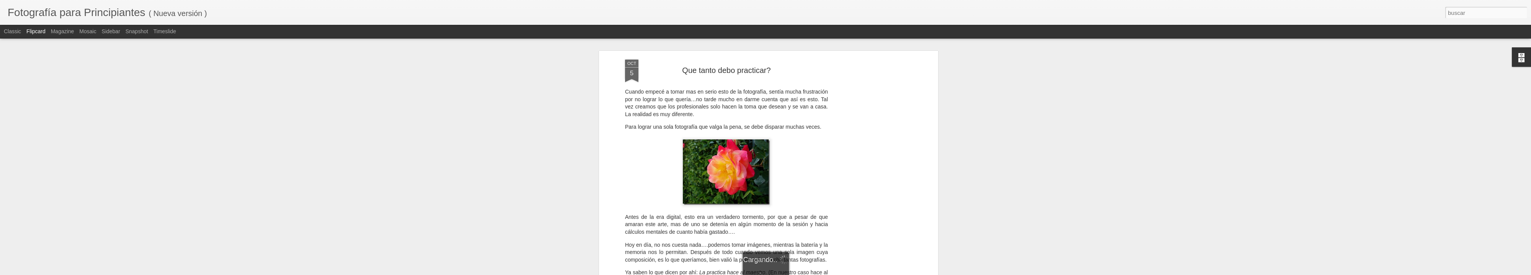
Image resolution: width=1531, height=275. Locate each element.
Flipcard (36, 31)
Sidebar (111, 31)
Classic (12, 31)
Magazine (62, 31)
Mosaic (87, 31)
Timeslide (164, 31)
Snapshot (137, 31)
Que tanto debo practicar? (726, 70)
